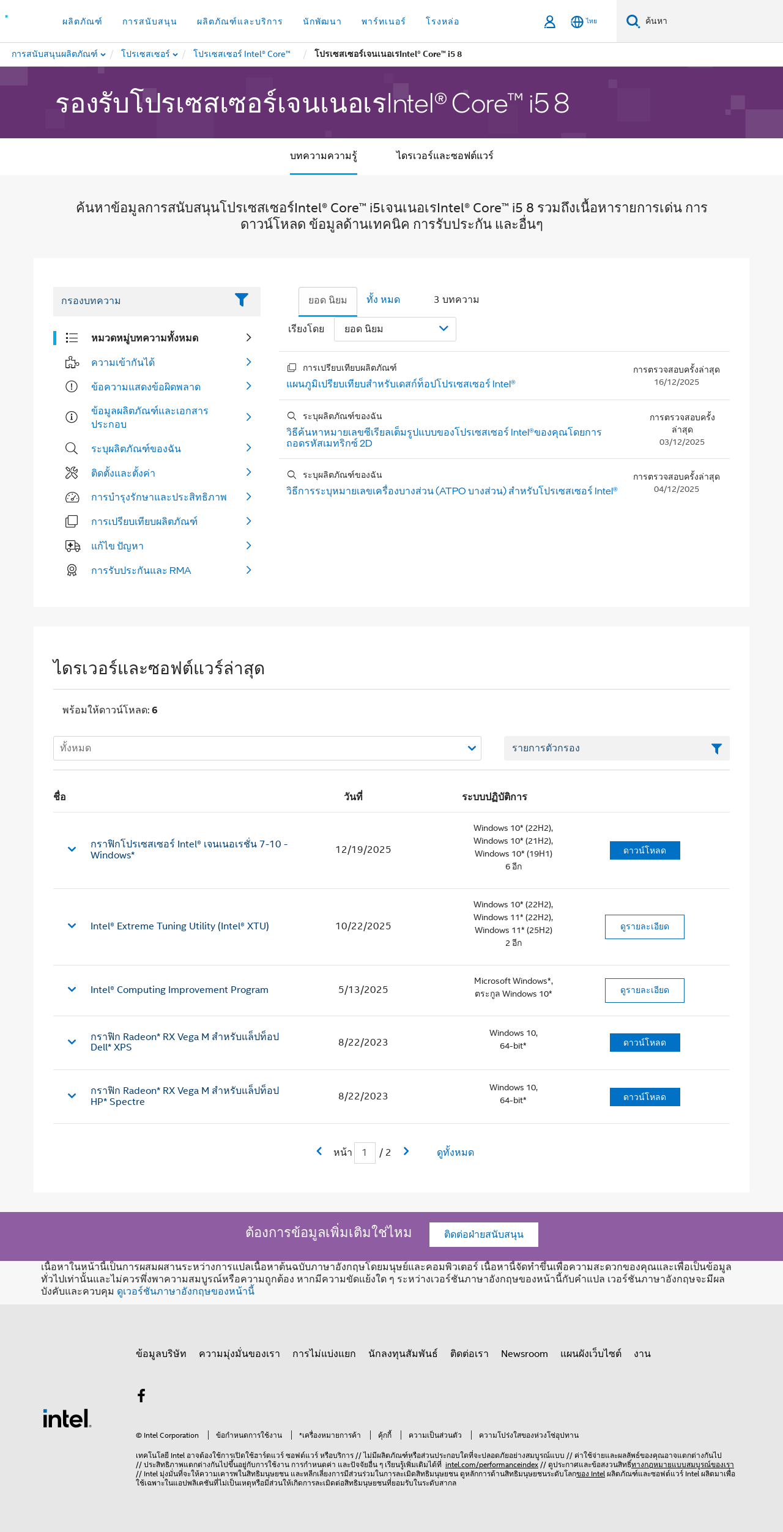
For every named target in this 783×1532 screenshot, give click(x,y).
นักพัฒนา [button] (322, 21)
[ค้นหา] (633, 21)
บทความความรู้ (323, 156)
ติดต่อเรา (469, 1354)
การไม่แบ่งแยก (324, 1354)
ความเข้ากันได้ (123, 362)
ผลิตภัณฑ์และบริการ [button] (240, 21)
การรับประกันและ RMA (141, 570)
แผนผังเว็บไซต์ (591, 1354)
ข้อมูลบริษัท (161, 1354)
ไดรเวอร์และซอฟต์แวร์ (445, 156)
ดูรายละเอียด (644, 926)
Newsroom (524, 1354)
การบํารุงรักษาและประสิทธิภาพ (159, 497)
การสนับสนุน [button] (149, 21)
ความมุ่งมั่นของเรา (239, 1354)
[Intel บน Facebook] (141, 1398)
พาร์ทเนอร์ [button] (384, 21)
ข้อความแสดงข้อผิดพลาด (146, 387)
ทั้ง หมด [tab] (383, 300)
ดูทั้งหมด (455, 1153)
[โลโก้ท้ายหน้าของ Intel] (67, 1417)
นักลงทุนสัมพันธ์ (403, 1354)
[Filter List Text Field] (139, 301)
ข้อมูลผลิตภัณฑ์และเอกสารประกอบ (150, 417)
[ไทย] (584, 22)
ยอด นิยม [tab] (327, 300)
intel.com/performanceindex (491, 1464)
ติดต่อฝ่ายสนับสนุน (484, 1235)
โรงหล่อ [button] (442, 21)
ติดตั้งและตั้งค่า (123, 473)
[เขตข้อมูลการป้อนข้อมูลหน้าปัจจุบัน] (365, 1153)
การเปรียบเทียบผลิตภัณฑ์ (144, 521)
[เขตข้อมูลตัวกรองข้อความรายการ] (617, 748)
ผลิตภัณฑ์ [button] (82, 21)
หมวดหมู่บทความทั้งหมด (144, 338)
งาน (642, 1354)
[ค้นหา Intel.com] (711, 21)
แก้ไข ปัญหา (117, 546)
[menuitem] (146, 54)
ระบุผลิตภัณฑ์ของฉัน (136, 448)
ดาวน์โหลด (644, 850)
